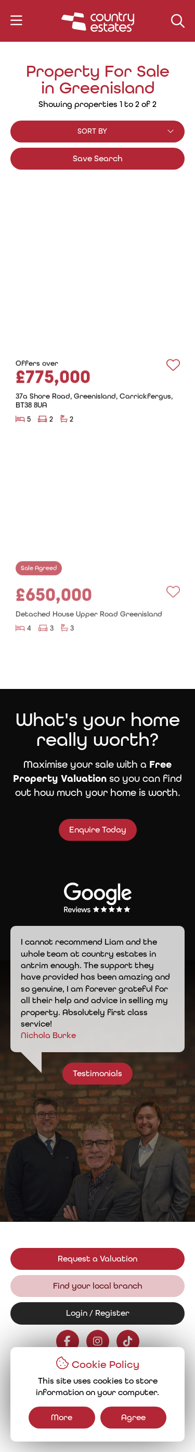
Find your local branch (97, 1286)
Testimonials (105, 1073)
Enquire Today (89, 830)
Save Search (98, 158)
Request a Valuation (97, 1259)
